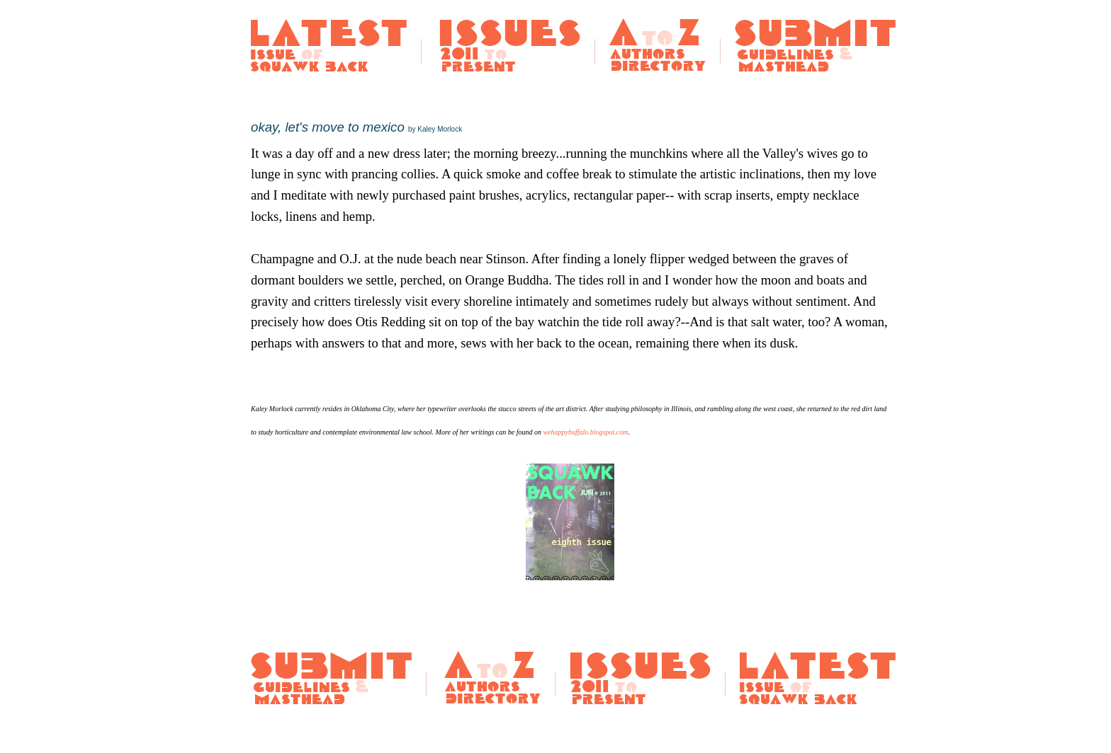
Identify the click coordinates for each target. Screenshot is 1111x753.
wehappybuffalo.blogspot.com (585, 432)
